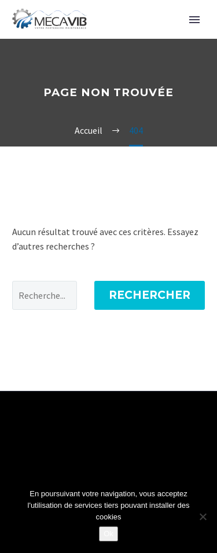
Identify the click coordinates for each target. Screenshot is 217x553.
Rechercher (149, 295)
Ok (108, 533)
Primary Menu (194, 19)
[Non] (202, 516)
